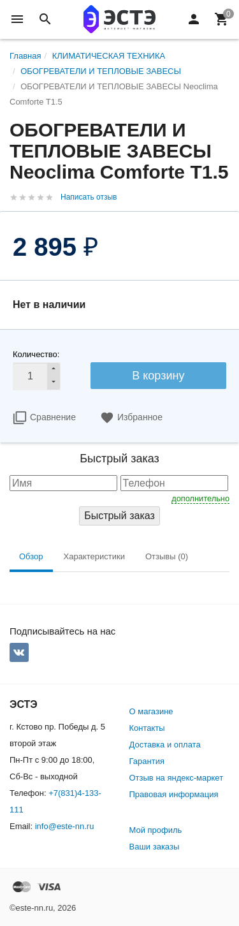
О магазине (151, 711)
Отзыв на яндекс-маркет (176, 778)
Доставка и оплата (165, 744)
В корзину (158, 375)
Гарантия (146, 761)
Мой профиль (155, 830)
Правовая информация (174, 794)
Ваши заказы (154, 846)
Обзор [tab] (31, 556)
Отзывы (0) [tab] (166, 556)
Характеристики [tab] (94, 556)
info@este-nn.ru (64, 826)
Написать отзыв (89, 197)
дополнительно (200, 498)
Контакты (147, 728)
